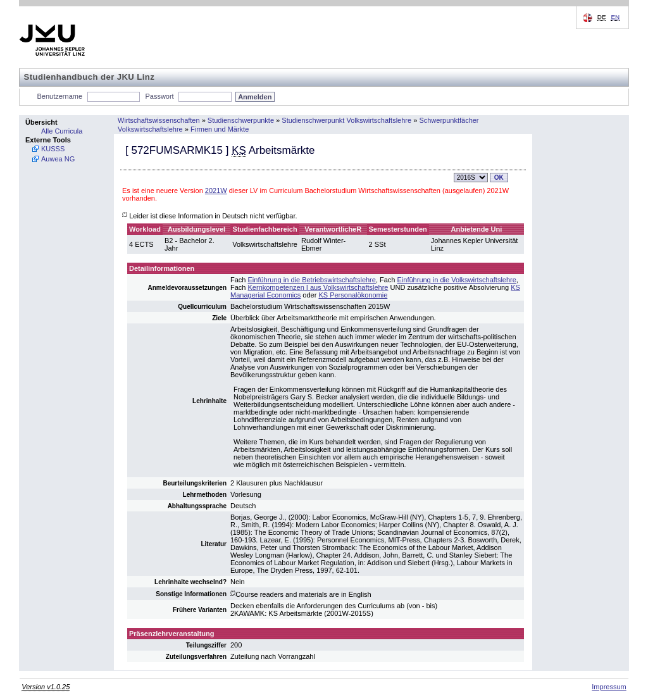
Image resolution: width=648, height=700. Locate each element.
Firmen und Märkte (219, 129)
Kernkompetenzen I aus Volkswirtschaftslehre (318, 287)
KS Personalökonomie (352, 295)
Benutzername (60, 96)
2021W (216, 190)
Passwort (159, 96)
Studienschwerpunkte (241, 120)
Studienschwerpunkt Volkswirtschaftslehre (346, 120)
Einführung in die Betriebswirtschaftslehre (312, 280)
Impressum (609, 687)
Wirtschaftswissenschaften (159, 120)
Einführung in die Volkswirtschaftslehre (456, 280)
